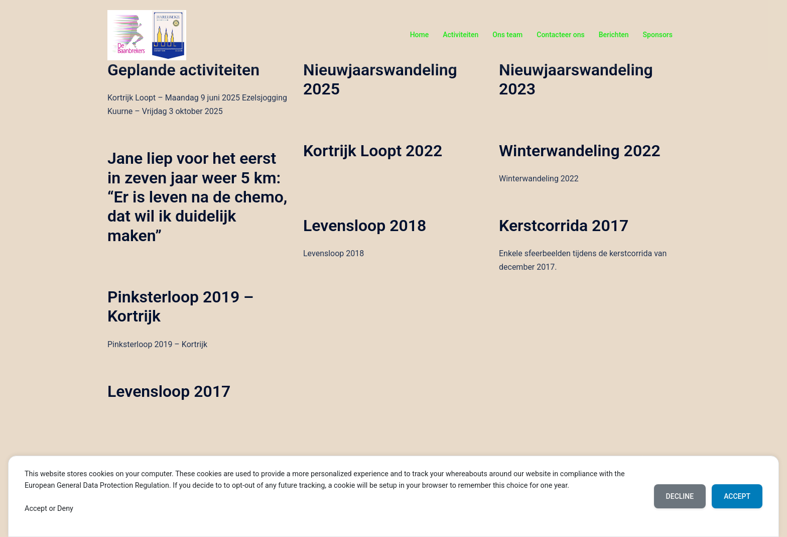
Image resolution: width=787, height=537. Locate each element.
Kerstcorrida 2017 (563, 225)
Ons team (507, 35)
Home (419, 35)
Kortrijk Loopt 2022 (372, 150)
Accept (737, 496)
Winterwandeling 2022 (580, 150)
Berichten (614, 35)
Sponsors (658, 35)
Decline (680, 496)
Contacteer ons (560, 35)
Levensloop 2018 (364, 225)
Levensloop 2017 (168, 391)
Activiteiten (460, 35)
